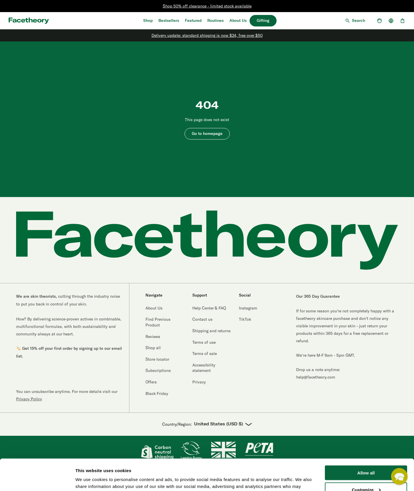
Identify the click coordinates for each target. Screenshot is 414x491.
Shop (148, 20)
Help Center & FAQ (209, 307)
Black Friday (156, 393)
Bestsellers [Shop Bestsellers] (168, 20)
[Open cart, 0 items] (402, 20)
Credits (138, 477)
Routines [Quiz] (215, 20)
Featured (193, 20)
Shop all (153, 347)
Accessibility (116, 477)
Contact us (202, 319)
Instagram (248, 307)
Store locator (157, 359)
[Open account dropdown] (379, 20)
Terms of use (204, 342)
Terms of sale (204, 353)
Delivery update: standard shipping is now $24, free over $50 (207, 35)
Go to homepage (207, 133)
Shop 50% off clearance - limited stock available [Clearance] (207, 5)
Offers (151, 381)
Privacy (199, 381)
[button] (399, 476)
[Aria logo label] (29, 20)
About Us (238, 20)
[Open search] (355, 20)
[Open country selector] (391, 20)
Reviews (152, 336)
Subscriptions (158, 370)
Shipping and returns (211, 330)
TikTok (245, 319)
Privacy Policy (29, 398)
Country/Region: (207, 424)
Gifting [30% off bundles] (263, 20)
